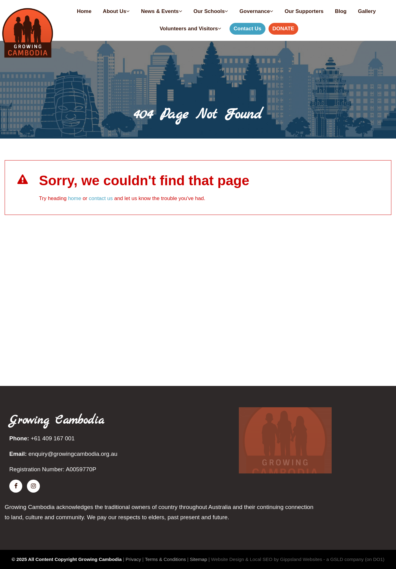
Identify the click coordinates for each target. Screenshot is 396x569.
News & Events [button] (161, 11)
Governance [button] (256, 11)
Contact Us (247, 29)
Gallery (367, 11)
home (74, 198)
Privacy (133, 559)
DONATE (284, 29)
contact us (101, 198)
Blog (340, 11)
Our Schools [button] (210, 11)
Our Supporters (304, 11)
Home (84, 11)
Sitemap (198, 559)
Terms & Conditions (165, 559)
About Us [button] (116, 11)
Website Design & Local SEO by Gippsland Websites (266, 559)
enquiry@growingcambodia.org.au (73, 454)
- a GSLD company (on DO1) (353, 559)
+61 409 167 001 (53, 438)
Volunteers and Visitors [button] (190, 29)
